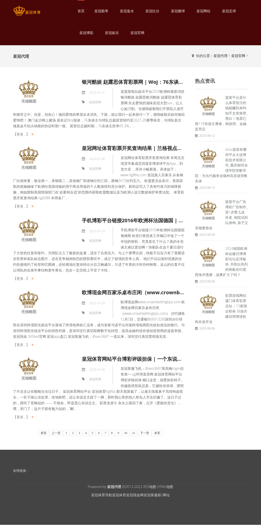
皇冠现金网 (135, 494)
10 (125, 433)
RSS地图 (149, 486)
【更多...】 (21, 134)
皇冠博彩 (86, 32)
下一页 (144, 433)
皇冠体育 (119, 494)
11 (133, 433)
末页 (157, 433)
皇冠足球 (229, 10)
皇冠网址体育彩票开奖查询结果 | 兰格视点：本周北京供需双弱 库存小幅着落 (168, 148)
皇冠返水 (127, 10)
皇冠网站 (203, 10)
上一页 (56, 433)
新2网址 (164, 494)
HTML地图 (165, 486)
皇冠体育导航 (101, 494)
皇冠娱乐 (112, 32)
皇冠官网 (137, 32)
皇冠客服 (151, 494)
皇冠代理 (220, 55)
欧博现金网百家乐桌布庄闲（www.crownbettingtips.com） (151, 292)
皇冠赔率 (101, 10)
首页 (81, 10)
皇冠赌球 (178, 10)
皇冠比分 (152, 10)
